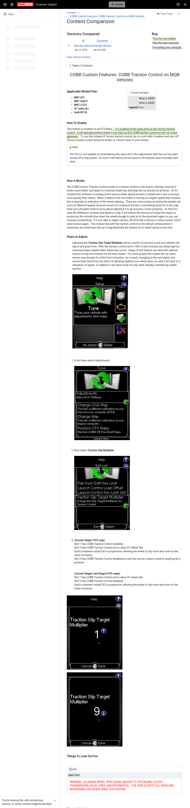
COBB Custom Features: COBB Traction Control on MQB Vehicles (107, 16)
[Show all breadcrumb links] (79, 12)
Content (71, 12)
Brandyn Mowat (83, 45)
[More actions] (179, 13)
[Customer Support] (25, 4)
